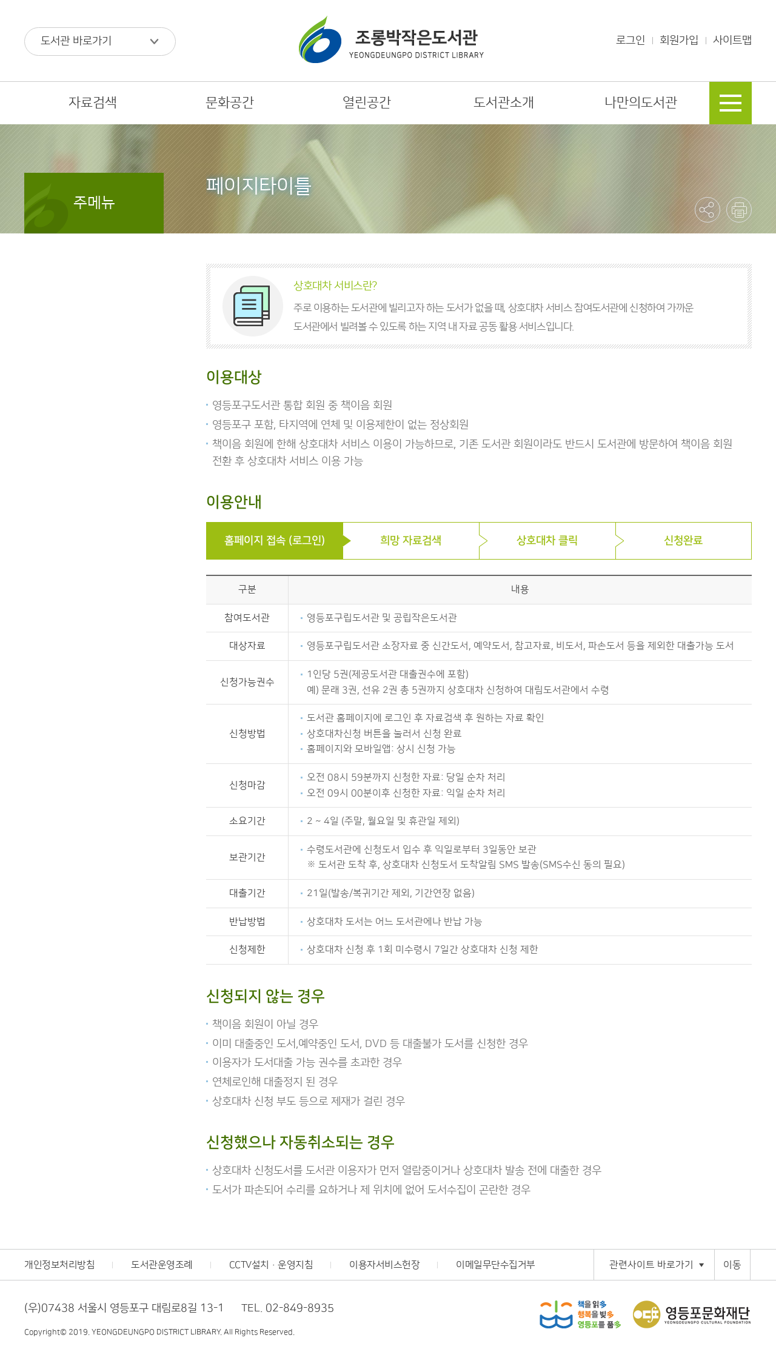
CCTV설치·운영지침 (271, 1264)
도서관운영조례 (162, 1264)
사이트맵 (732, 41)
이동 (732, 1264)
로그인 (630, 41)
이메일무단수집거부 (495, 1264)
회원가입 (679, 41)
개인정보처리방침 (59, 1264)
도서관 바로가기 (76, 41)
